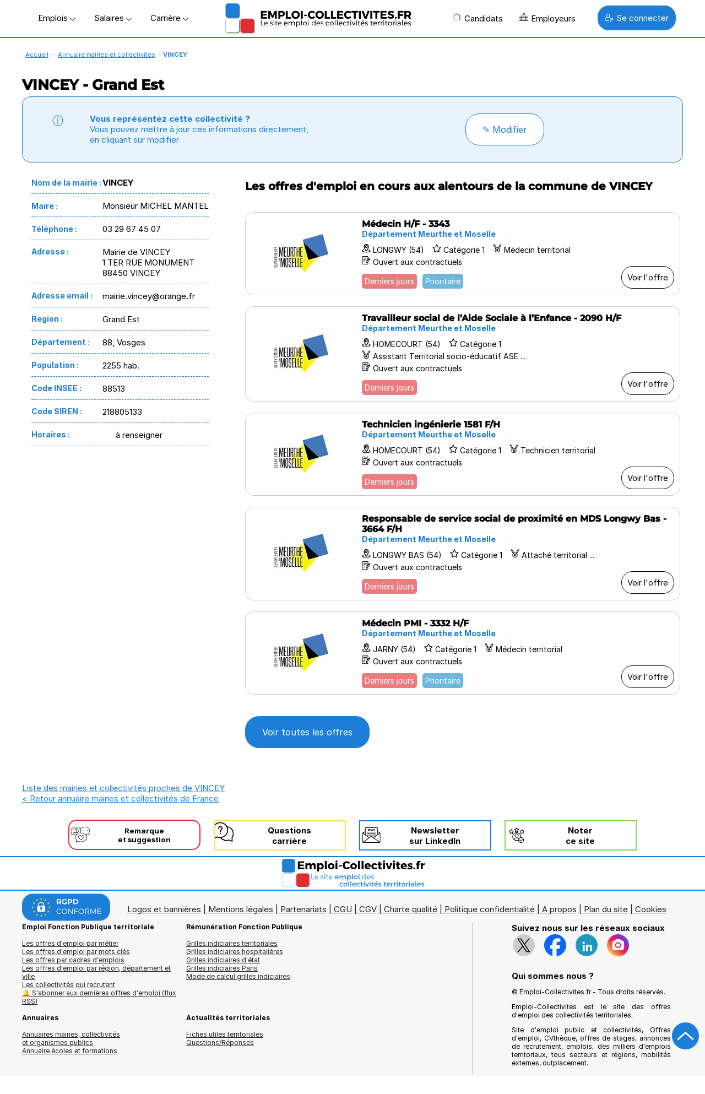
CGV (368, 909)
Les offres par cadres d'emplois (73, 960)
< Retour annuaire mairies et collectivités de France (120, 798)
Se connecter (637, 18)
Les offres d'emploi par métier (70, 943)
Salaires (113, 18)
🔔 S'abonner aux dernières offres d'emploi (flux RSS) (99, 997)
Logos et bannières (164, 909)
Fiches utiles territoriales (224, 1034)
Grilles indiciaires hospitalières (234, 951)
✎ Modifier (504, 129)
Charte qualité (410, 909)
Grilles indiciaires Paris (222, 968)
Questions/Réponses (220, 1042)
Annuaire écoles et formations (69, 1051)
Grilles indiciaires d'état (223, 960)
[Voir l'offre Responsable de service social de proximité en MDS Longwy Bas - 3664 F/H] (463, 553)
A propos (559, 909)
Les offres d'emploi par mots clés (76, 951)
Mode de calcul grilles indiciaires (238, 976)
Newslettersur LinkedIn (434, 835)
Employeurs (547, 18)
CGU (343, 909)
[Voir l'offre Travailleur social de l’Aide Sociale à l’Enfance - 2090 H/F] (463, 354)
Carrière (169, 18)
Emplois (56, 18)
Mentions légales (240, 909)
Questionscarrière (289, 835)
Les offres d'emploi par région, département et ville (96, 972)
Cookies (650, 909)
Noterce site (580, 835)
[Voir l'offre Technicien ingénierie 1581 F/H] (463, 454)
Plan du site (606, 909)
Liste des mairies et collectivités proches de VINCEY (123, 788)
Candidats (478, 18)
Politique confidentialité (489, 909)
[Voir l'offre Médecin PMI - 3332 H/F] (463, 653)
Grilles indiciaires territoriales (232, 943)
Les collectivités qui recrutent (68, 985)
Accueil (36, 54)
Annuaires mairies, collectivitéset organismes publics (71, 1038)
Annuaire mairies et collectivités (106, 54)
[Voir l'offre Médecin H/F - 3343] (463, 254)
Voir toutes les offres (307, 732)
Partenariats (303, 909)
